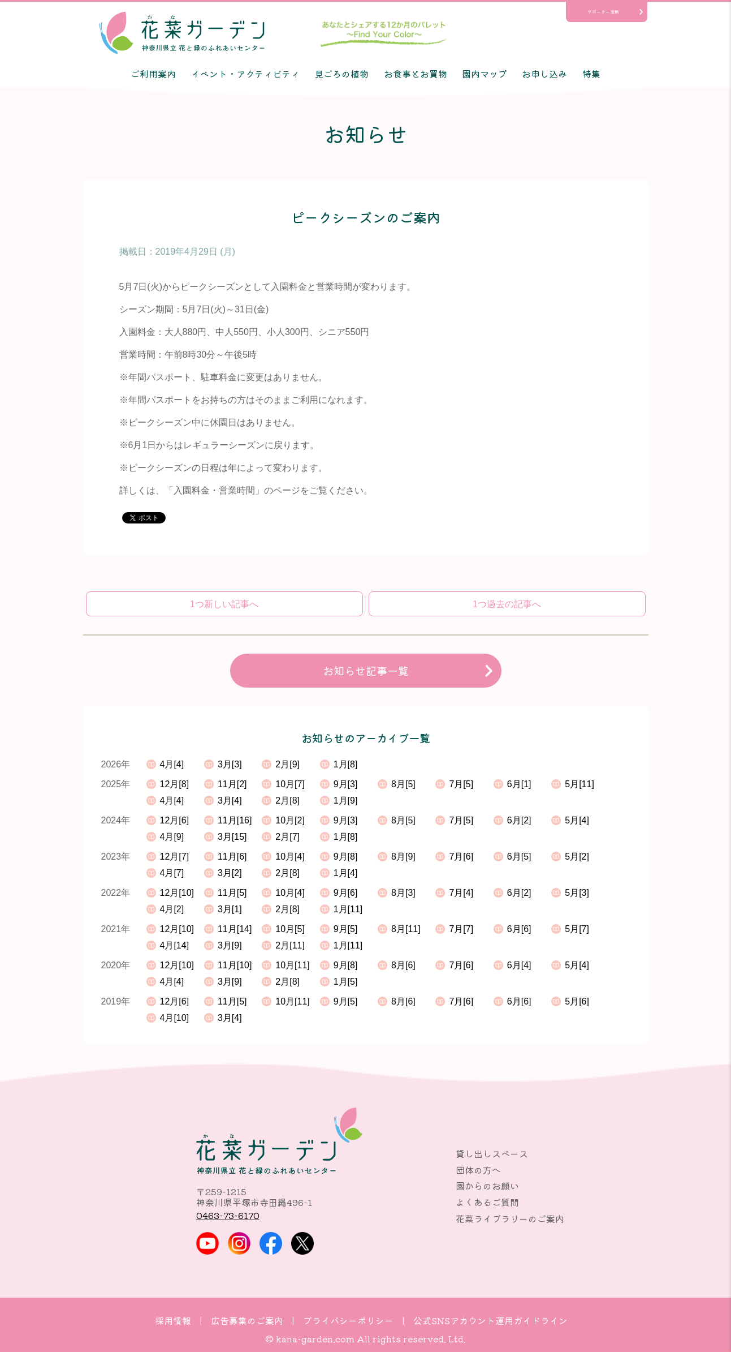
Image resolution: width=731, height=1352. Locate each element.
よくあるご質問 (487, 1202)
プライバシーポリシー (348, 1320)
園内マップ (484, 73)
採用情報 (173, 1320)
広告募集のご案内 (247, 1320)
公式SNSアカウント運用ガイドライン (490, 1320)
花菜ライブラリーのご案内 (510, 1218)
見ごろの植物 (341, 73)
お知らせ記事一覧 (366, 671)
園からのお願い (487, 1185)
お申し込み (544, 73)
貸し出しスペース (492, 1153)
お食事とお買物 (415, 73)
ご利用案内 (153, 73)
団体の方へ (478, 1170)
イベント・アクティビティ (245, 73)
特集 (591, 73)
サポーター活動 (603, 11)
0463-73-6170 (227, 1215)
